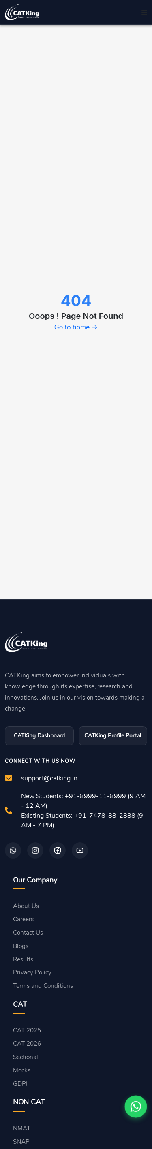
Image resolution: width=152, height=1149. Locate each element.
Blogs (20, 946)
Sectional (25, 1057)
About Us (26, 906)
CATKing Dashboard (39, 735)
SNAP (21, 1142)
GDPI (20, 1084)
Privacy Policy (32, 972)
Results (23, 959)
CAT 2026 (27, 1044)
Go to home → (76, 327)
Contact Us (28, 933)
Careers (23, 919)
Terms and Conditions (43, 986)
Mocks (21, 1070)
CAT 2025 (27, 1030)
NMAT (21, 1128)
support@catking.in (49, 778)
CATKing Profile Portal (112, 735)
